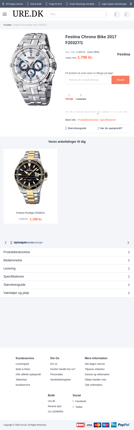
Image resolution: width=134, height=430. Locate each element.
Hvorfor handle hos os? (62, 369)
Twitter (79, 407)
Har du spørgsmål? (111, 128)
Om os (53, 363)
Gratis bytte (90, 229)
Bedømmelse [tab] (65, 248)
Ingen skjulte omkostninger (114, 4)
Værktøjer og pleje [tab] (16, 279)
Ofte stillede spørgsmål (28, 374)
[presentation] (3, 4)
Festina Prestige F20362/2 (23, 199)
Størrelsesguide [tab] (14, 271)
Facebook (80, 401)
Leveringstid (22, 363)
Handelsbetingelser (60, 379)
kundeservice (23, 384)
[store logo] (28, 13)
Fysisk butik (111, 229)
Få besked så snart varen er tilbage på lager (89, 73)
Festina (123, 54)
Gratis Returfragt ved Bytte (82, 4)
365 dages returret (95, 363)
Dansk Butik (36, 4)
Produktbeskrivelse (88, 119)
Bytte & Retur (23, 369)
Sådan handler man (95, 379)
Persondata (56, 374)
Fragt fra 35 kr (55, 4)
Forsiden (7, 25)
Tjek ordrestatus (93, 384)
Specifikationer (108, 119)
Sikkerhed (21, 379)
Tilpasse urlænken (95, 369)
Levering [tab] (9, 255)
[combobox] (78, 13)
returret (14, 4)
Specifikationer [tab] (13, 263)
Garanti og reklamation (97, 374)
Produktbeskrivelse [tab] (16, 239)
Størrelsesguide (77, 128)
